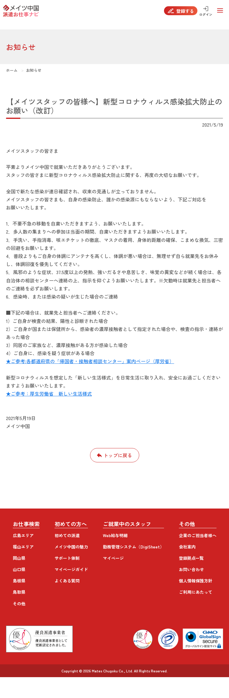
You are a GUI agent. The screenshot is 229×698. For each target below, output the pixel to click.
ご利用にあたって (195, 592)
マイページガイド (71, 569)
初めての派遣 (67, 535)
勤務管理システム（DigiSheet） (133, 547)
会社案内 (187, 547)
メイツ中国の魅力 (71, 547)
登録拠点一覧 (191, 558)
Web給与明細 (115, 535)
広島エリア (23, 535)
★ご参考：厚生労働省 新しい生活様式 (49, 393)
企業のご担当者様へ (197, 535)
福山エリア (23, 547)
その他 (19, 604)
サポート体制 (67, 558)
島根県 (19, 581)
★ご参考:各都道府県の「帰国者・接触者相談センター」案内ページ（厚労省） (90, 361)
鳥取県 (19, 592)
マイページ (113, 558)
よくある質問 (67, 581)
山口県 (19, 569)
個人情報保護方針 (195, 581)
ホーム (12, 70)
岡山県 (19, 558)
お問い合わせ (191, 569)
